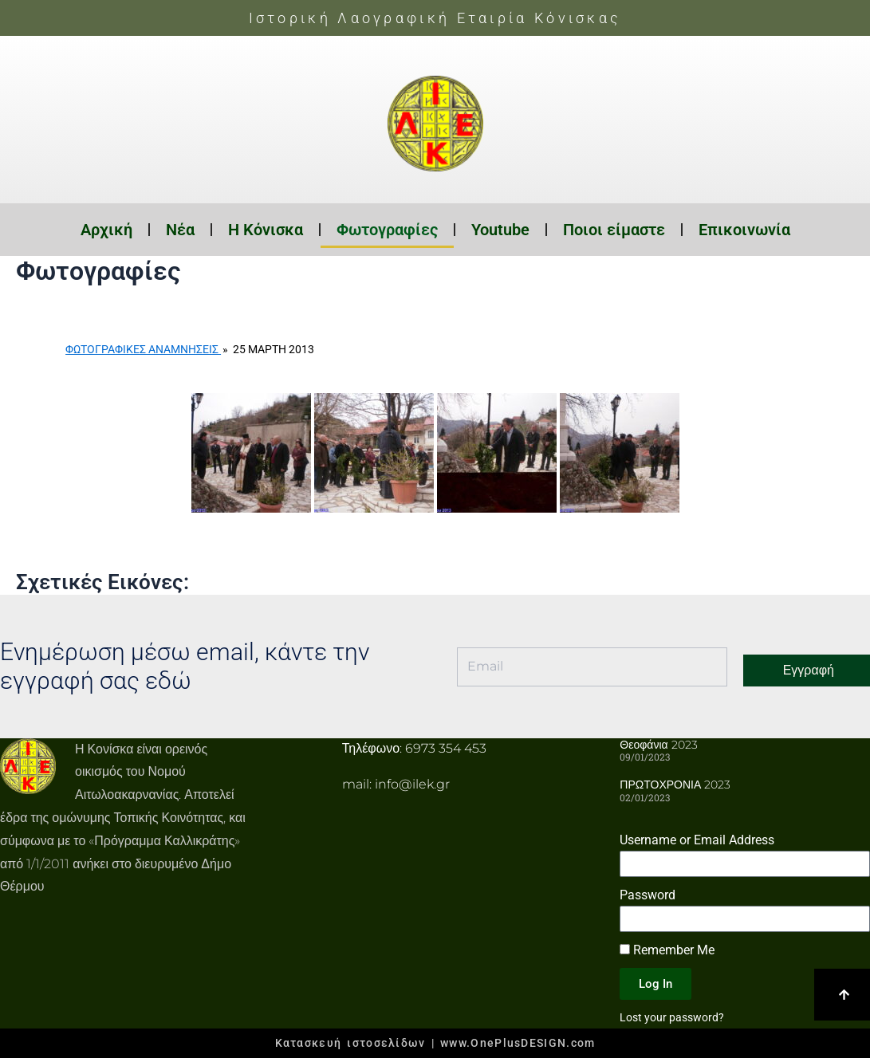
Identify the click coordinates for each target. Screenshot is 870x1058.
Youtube (500, 229)
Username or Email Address (697, 840)
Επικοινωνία (744, 229)
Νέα (180, 229)
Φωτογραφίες (387, 229)
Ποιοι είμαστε (614, 229)
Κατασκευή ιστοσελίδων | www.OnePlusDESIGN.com (435, 1042)
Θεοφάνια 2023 (658, 744)
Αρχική (106, 229)
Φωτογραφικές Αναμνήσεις (143, 349)
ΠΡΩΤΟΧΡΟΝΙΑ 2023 (675, 784)
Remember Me (667, 950)
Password (647, 895)
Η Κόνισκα (265, 229)
